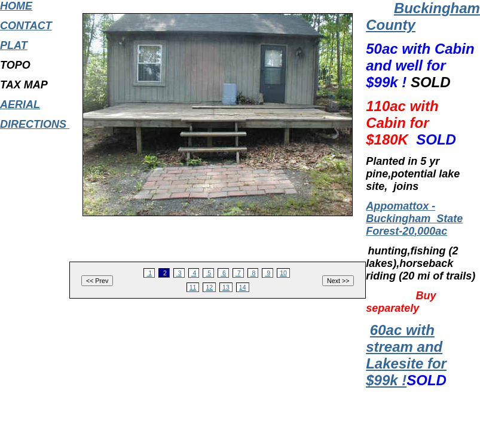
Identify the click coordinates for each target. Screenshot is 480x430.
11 (193, 287)
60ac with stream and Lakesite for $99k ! (406, 355)
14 (242, 287)
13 (226, 287)
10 (283, 273)
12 (209, 287)
